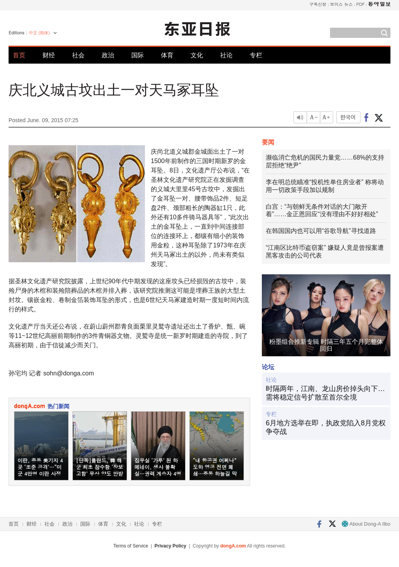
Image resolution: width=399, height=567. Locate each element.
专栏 (256, 55)
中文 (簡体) (39, 32)
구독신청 (318, 4)
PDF (360, 4)
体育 (167, 55)
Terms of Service (130, 546)
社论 (226, 55)
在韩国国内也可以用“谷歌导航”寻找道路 (321, 231)
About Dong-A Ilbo (366, 524)
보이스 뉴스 (341, 4)
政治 (108, 55)
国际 (137, 55)
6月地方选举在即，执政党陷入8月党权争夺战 (326, 427)
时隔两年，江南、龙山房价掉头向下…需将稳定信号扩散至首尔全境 (325, 393)
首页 (19, 55)
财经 (48, 55)
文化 (197, 55)
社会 (78, 55)
